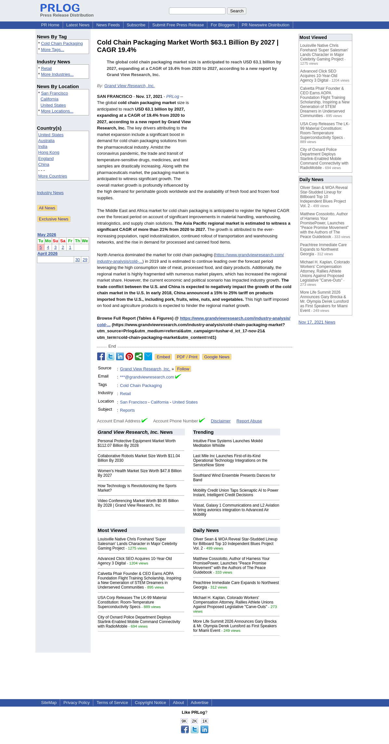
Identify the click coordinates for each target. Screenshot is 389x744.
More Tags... (52, 49)
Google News (216, 356)
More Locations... (57, 111)
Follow (183, 368)
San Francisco (54, 93)
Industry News (50, 192)
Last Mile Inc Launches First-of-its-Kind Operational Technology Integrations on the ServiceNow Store (230, 460)
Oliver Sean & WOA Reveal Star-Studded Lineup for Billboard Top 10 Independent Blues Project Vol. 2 (235, 544)
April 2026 (47, 253)
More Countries (52, 176)
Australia (46, 140)
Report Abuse (249, 420)
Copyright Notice (150, 702)
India (42, 146)
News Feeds (108, 24)
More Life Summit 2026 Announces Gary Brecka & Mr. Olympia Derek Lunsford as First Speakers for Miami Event (235, 626)
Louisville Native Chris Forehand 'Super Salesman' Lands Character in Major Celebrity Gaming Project (137, 544)
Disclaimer (221, 420)
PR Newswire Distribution (266, 24)
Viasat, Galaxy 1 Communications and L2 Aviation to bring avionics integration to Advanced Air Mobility (236, 510)
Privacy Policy (76, 702)
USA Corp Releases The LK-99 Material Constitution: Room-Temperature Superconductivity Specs (132, 602)
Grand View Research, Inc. (129, 85)
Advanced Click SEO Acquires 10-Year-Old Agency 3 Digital (318, 76)
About (178, 702)
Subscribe (136, 24)
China (43, 164)
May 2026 (46, 234)
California (49, 99)
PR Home (50, 24)
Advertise (199, 702)
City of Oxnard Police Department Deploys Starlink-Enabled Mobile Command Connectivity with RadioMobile (139, 622)
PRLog (172, 96)
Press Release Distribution (67, 13)
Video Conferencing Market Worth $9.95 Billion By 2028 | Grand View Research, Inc (138, 503)
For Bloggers (223, 24)
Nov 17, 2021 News (317, 322)
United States (53, 105)
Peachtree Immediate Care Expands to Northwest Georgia (323, 249)
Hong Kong (48, 152)
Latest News (78, 24)
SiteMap (49, 702)
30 (77, 259)
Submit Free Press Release (178, 24)
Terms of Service (112, 702)
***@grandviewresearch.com (147, 377)
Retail (46, 68)
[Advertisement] (243, 141)
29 (85, 259)
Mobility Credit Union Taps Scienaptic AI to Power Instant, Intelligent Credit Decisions (236, 492)
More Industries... (57, 74)
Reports (127, 410)
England (46, 158)
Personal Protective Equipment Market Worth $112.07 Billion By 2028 (137, 443)
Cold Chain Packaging (62, 43)
